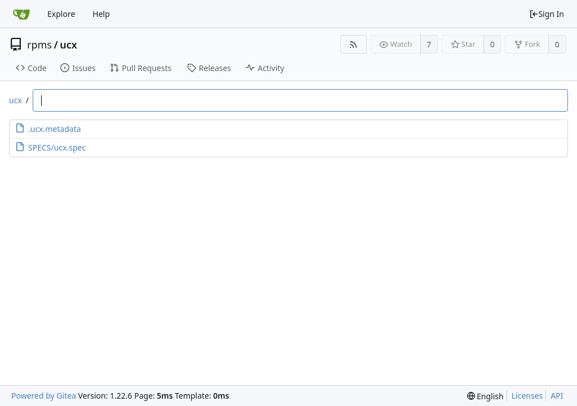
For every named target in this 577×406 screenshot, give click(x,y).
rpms (39, 44)
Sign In (546, 13)
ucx (68, 44)
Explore (61, 13)
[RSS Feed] (353, 44)
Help (101, 13)
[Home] (21, 14)
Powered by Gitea (43, 395)
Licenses (527, 395)
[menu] (485, 396)
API (557, 395)
